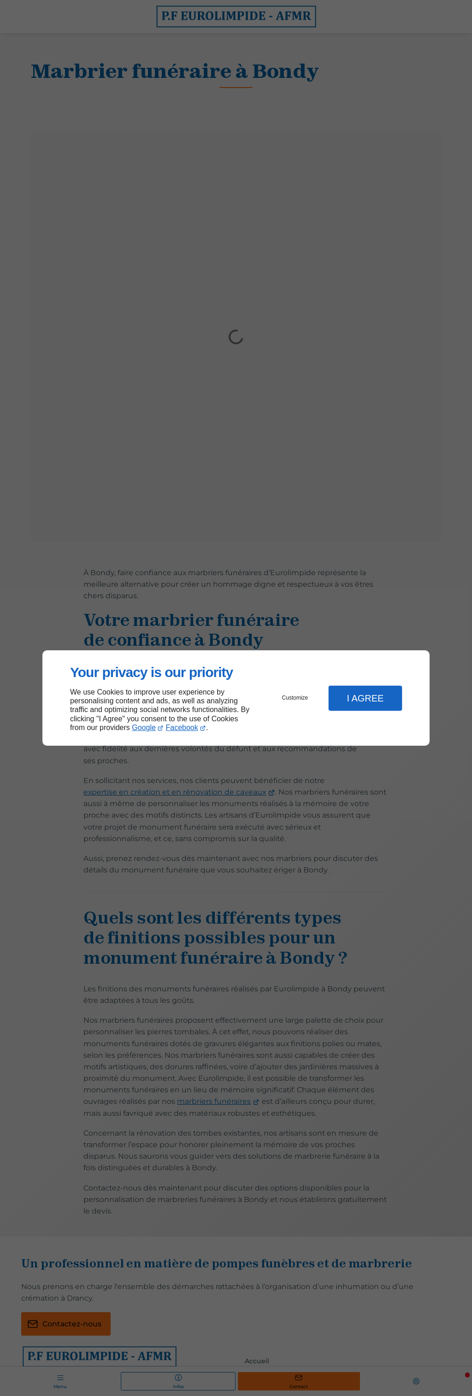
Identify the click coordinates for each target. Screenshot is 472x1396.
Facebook (182, 727)
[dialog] (236, 698)
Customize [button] (295, 698)
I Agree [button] (365, 698)
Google (144, 727)
